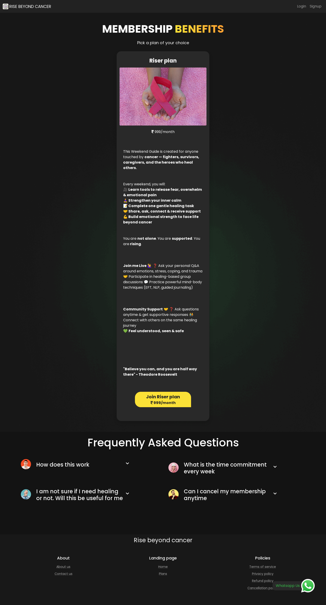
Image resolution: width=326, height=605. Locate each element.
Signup (315, 6)
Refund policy (262, 580)
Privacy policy (262, 573)
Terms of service (262, 566)
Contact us (63, 573)
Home (163, 566)
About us (63, 566)
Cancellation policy (262, 588)
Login (301, 6)
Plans (163, 573)
